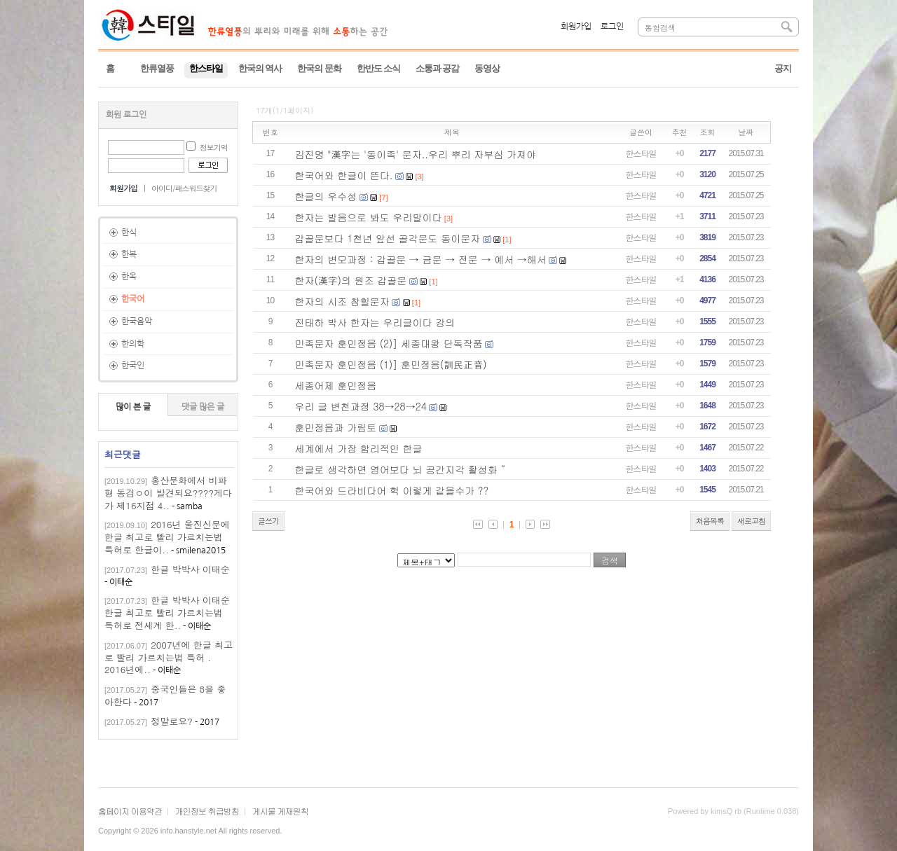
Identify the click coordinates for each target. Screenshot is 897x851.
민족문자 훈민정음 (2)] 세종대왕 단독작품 (389, 343)
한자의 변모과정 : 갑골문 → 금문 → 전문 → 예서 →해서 (421, 259)
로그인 (612, 26)
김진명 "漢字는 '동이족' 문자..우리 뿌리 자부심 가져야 (416, 154)
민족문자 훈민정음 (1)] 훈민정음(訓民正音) (391, 364)
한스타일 (641, 153)
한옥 (129, 276)
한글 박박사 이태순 (190, 569)
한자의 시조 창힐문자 (342, 301)
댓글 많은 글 (203, 407)
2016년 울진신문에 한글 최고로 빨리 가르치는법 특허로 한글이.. (167, 537)
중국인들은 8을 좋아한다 (165, 695)
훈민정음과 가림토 (336, 427)
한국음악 (136, 321)
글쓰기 (268, 521)
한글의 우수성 (326, 196)
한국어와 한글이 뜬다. (344, 175)
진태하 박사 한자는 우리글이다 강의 (375, 322)
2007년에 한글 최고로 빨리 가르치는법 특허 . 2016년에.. (168, 657)
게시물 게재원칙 (280, 811)
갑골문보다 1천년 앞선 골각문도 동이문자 (388, 238)
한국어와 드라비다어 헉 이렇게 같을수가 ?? (392, 490)
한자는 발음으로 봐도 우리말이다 (368, 217)
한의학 (132, 344)
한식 (129, 232)
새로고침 (751, 521)
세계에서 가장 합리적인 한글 (359, 448)
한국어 (132, 299)
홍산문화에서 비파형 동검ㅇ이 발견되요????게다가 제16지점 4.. (168, 492)
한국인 (132, 365)
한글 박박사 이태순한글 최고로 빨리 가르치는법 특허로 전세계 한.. (167, 612)
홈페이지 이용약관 (130, 811)
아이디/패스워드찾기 (184, 188)
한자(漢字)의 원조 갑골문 (351, 280)
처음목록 (710, 521)
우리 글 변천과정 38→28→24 (361, 406)
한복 (129, 254)
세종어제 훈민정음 (336, 385)
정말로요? (172, 721)
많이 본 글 (133, 407)
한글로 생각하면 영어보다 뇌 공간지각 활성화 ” (400, 469)
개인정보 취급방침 (207, 811)
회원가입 (576, 26)
